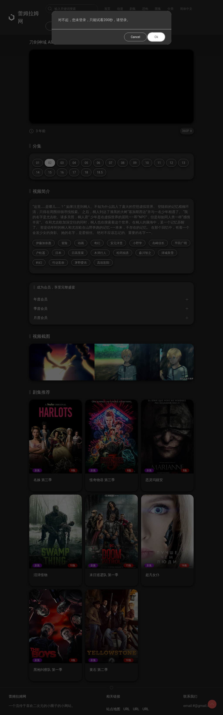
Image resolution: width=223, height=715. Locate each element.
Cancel (135, 37)
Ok (156, 37)
